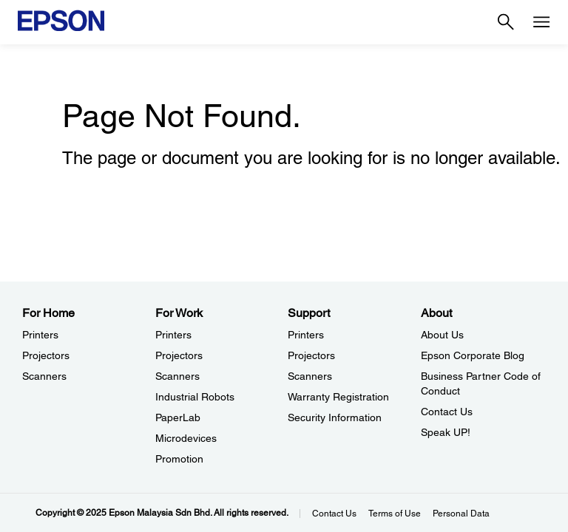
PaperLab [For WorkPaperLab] (177, 417)
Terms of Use (394, 513)
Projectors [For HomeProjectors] (46, 355)
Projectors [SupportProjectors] (311, 355)
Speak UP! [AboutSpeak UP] (445, 432)
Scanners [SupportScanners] (310, 376)
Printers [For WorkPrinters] (173, 335)
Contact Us (334, 513)
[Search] (506, 22)
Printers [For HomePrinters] (40, 335)
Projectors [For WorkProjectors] (179, 355)
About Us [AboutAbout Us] (442, 335)
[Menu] (541, 22)
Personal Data (461, 513)
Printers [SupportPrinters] (306, 335)
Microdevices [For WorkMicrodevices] (186, 438)
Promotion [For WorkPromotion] (179, 459)
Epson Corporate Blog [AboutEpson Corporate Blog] (472, 355)
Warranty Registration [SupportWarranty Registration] (338, 397)
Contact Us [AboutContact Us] (447, 411)
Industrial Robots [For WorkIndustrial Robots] (194, 397)
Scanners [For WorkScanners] (177, 376)
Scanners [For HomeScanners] (44, 376)
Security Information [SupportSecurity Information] (335, 417)
